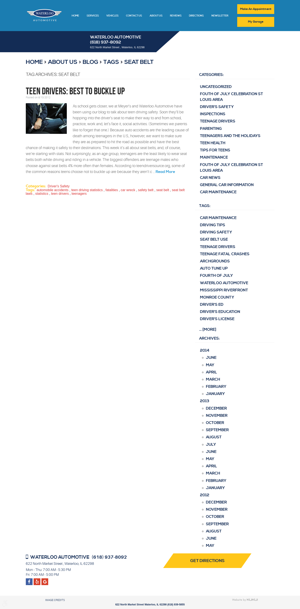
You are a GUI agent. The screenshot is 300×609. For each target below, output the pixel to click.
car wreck (128, 190)
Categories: (211, 74)
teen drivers (60, 193)
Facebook (29, 580)
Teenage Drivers (217, 121)
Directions (196, 16)
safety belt (145, 190)
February (216, 386)
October (215, 422)
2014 (204, 350)
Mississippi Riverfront (224, 290)
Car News (210, 177)
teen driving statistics (87, 190)
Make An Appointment (255, 9)
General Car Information (227, 184)
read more (165, 171)
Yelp (44, 580)
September (217, 430)
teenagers (78, 193)
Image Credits (55, 600)
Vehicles (112, 16)
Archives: (209, 338)
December (216, 408)
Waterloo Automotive (224, 283)
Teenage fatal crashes (224, 254)
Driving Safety (216, 232)
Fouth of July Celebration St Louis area (231, 97)
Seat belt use (214, 239)
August (214, 437)
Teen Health (212, 143)
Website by (245, 600)
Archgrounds (215, 261)
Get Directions (207, 561)
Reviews (176, 16)
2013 (204, 401)
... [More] (207, 329)
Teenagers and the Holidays (230, 135)
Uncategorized (216, 86)
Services (93, 16)
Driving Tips (212, 225)
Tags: (204, 205)
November (216, 415)
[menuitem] (75, 15)
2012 (204, 495)
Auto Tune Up (214, 268)
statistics (41, 193)
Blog (90, 62)
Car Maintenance (218, 192)
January (215, 393)
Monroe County (217, 297)
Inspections (212, 114)
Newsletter (219, 16)
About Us (156, 16)
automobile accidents (52, 190)
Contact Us (134, 16)
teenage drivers (217, 246)
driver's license (217, 319)
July (211, 444)
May (210, 365)
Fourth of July (216, 275)
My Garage (255, 22)
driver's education (220, 311)
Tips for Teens (215, 150)
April (211, 372)
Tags (111, 62)
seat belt (139, 62)
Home (75, 16)
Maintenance (214, 157)
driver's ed (211, 304)
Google (37, 580)
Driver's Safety (59, 186)
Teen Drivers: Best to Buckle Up (75, 91)
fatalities (111, 190)
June (211, 357)
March (213, 379)
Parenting (211, 128)
